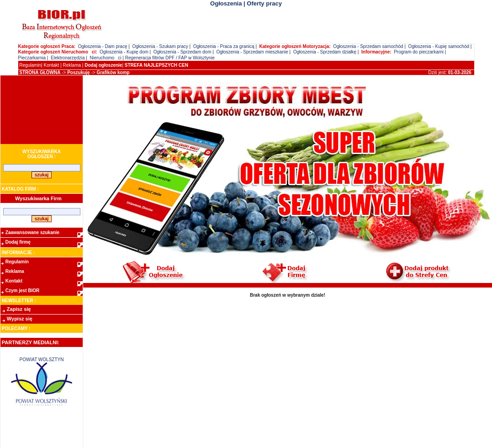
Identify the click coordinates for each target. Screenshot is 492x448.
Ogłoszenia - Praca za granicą (223, 46)
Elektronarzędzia (68, 57)
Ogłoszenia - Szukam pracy (160, 46)
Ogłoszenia (226, 3)
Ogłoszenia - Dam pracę (102, 46)
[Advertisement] (41, 109)
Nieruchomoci (105, 57)
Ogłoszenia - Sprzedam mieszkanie (252, 51)
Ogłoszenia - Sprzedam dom (182, 51)
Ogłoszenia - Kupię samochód (438, 46)
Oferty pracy (264, 3)
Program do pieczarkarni (419, 51)
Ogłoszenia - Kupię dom (124, 51)
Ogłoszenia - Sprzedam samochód (368, 46)
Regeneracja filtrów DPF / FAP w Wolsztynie (170, 57)
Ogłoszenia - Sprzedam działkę (324, 51)
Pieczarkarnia (32, 57)
